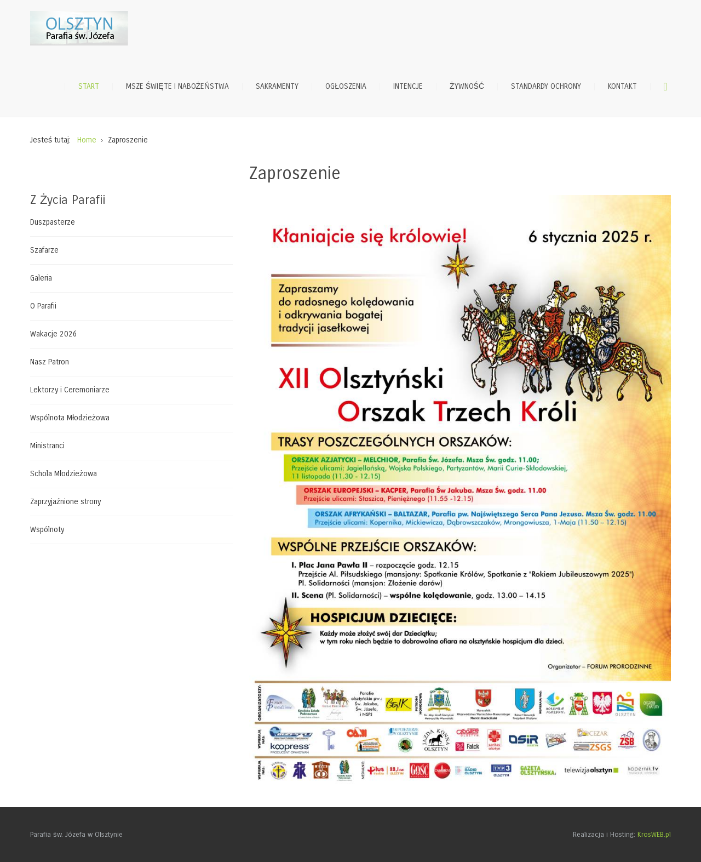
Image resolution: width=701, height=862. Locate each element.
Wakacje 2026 (53, 334)
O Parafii (43, 306)
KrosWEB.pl (654, 834)
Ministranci (47, 445)
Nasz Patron (49, 362)
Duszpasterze (52, 222)
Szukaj (665, 87)
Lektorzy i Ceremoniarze (70, 390)
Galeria (41, 278)
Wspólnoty (47, 529)
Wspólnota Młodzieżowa (70, 418)
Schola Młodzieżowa (63, 473)
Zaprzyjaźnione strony (65, 501)
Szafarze (44, 250)
